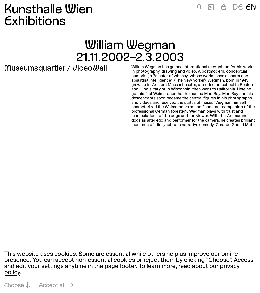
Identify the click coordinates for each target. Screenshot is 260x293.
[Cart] (223, 7)
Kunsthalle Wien (48, 10)
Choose (14, 285)
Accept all (52, 285)
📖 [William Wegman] (211, 7)
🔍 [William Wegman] (199, 7)
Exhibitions (35, 22)
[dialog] (130, 270)
